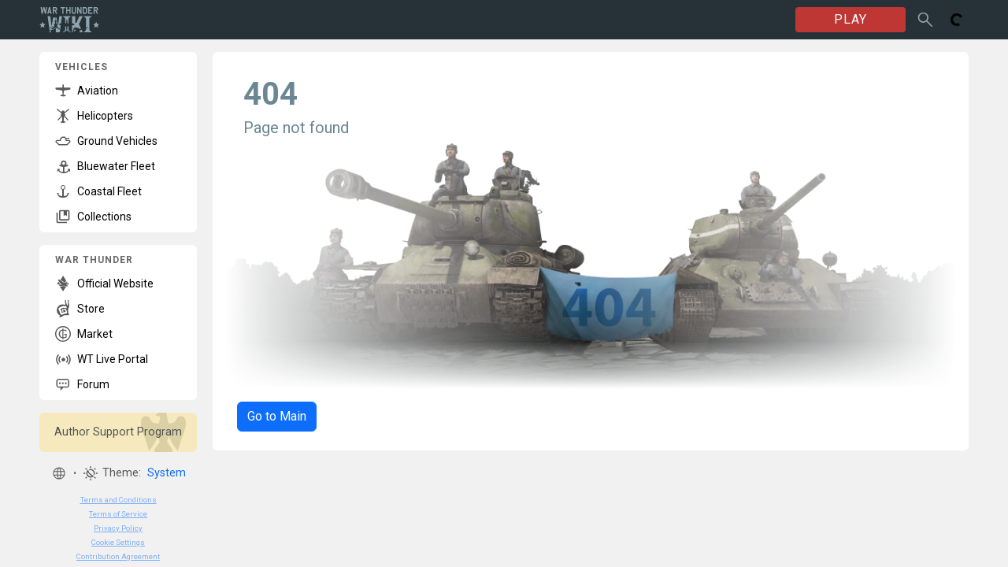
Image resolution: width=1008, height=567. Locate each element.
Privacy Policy (118, 528)
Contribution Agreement (118, 556)
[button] (59, 473)
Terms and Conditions (118, 499)
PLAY (850, 19)
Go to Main (276, 416)
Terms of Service (118, 514)
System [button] (166, 473)
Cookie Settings (118, 542)
